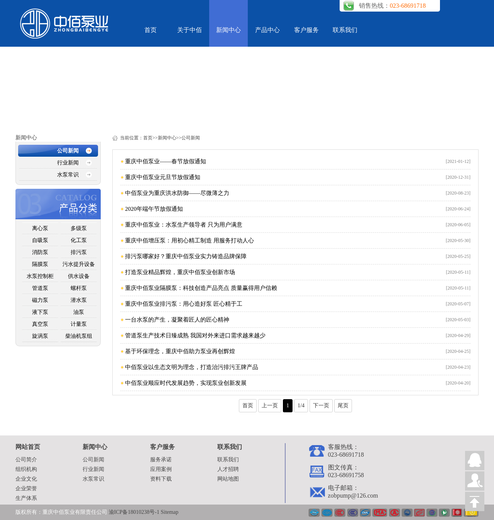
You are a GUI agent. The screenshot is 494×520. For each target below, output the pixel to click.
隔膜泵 (40, 264)
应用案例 (161, 469)
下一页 (321, 405)
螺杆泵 (79, 288)
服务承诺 (161, 459)
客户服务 (306, 30)
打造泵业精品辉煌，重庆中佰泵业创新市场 (180, 272)
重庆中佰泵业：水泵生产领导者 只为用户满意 (183, 225)
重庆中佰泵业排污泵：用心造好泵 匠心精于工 (183, 304)
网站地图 (228, 479)
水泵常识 (68, 175)
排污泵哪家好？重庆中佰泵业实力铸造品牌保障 (186, 256)
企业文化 (26, 479)
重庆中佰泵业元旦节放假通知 (162, 177)
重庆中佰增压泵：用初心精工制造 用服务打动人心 (189, 240)
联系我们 (345, 30)
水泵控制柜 (40, 276)
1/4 (301, 405)
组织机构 (26, 469)
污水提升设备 (79, 264)
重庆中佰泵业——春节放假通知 (165, 161)
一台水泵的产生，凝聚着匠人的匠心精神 (177, 320)
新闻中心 (228, 30)
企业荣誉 (26, 488)
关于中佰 (189, 30)
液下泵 (40, 312)
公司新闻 (68, 151)
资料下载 (161, 479)
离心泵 (40, 228)
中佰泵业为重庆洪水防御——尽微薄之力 (177, 193)
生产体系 (26, 498)
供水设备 (79, 276)
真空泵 (40, 324)
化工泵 (79, 240)
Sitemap (169, 512)
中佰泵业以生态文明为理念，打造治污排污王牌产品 (191, 367)
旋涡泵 (40, 336)
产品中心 (267, 30)
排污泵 (79, 252)
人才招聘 (228, 469)
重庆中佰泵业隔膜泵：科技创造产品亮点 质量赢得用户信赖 (201, 288)
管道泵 (40, 288)
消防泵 (40, 252)
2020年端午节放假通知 (154, 209)
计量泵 (79, 324)
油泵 (78, 312)
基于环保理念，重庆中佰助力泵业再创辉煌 (180, 351)
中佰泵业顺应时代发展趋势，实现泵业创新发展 (186, 383)
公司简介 (26, 459)
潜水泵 (79, 300)
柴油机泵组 (78, 336)
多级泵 (79, 228)
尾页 (343, 405)
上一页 (270, 405)
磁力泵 (40, 300)
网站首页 (27, 447)
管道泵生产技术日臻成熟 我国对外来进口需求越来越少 (195, 335)
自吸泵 (40, 240)
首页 (150, 30)
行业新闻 (68, 163)
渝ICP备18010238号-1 (135, 512)
